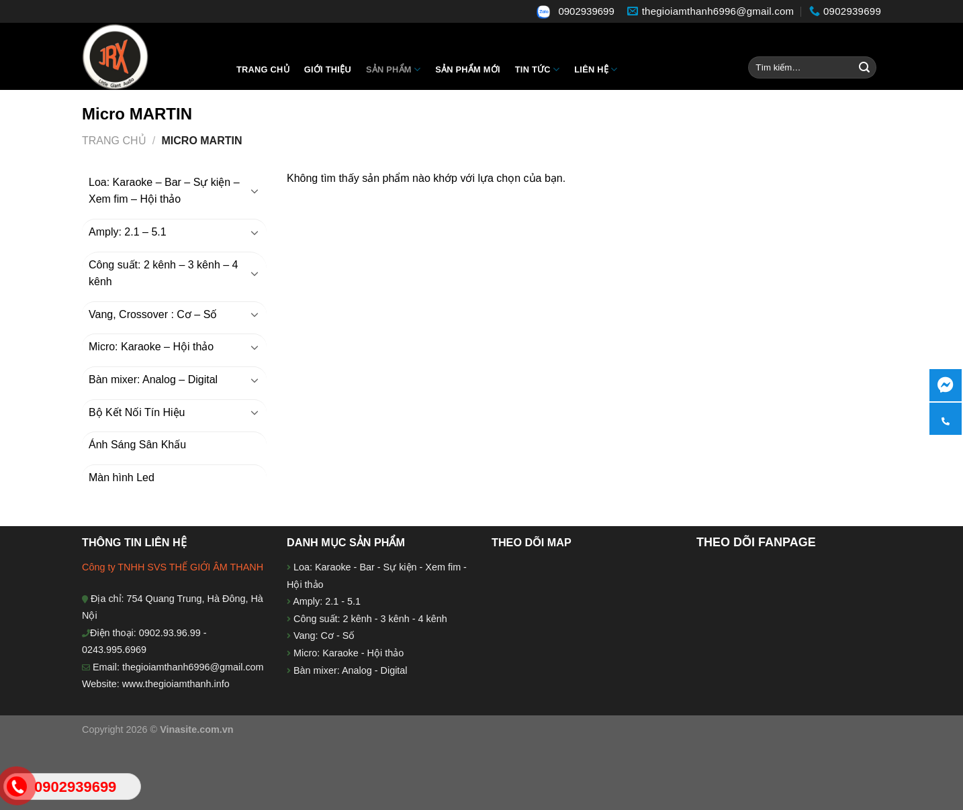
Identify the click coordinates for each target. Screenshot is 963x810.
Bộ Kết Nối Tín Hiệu (137, 412)
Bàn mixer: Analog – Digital (153, 379)
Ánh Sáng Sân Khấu (137, 444)
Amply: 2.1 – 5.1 (128, 232)
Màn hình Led (121, 477)
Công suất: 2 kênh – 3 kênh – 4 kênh (163, 273)
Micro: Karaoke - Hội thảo (347, 653)
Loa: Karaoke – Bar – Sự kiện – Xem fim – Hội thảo (164, 190)
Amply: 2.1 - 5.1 (327, 601)
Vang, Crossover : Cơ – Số (153, 314)
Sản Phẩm (393, 69)
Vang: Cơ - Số (323, 635)
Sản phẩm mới (467, 69)
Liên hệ (595, 69)
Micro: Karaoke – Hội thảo (151, 346)
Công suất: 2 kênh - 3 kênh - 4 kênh (369, 618)
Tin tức (537, 69)
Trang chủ (262, 69)
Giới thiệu (327, 69)
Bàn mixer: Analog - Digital (350, 670)
